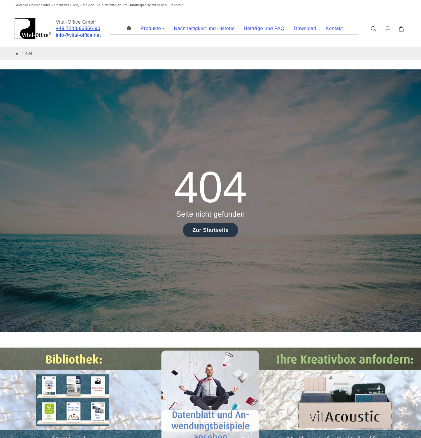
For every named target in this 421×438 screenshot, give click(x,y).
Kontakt (177, 5)
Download (305, 28)
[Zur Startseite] (33, 28)
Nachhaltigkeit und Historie (204, 28)
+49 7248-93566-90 (78, 28)
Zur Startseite (210, 230)
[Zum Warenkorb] (401, 29)
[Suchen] (374, 29)
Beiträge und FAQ (264, 28)
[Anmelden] (388, 29)
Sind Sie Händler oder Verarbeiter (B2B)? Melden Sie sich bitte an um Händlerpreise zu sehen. (91, 5)
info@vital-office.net (78, 35)
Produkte (152, 28)
